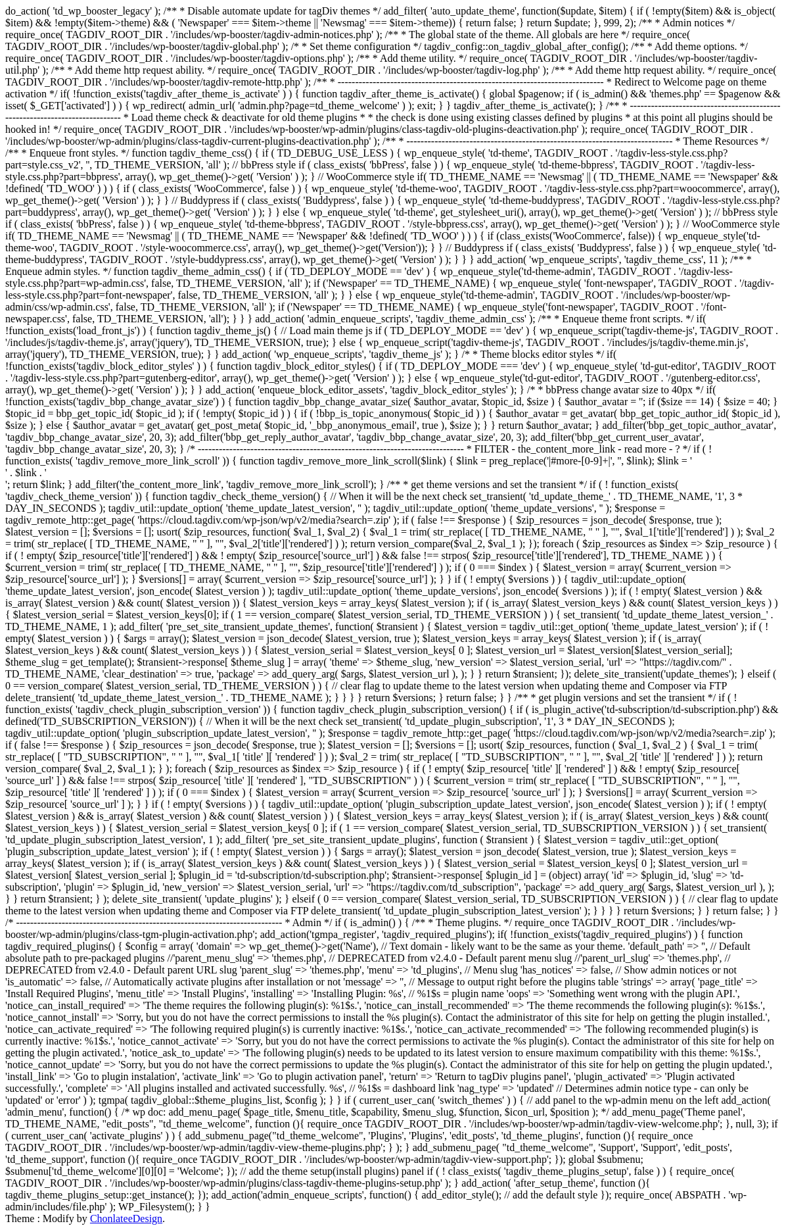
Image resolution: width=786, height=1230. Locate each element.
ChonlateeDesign (126, 1218)
